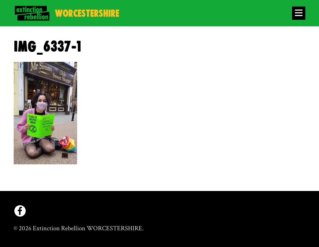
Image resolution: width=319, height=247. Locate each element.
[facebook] (20, 211)
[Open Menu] (298, 13)
